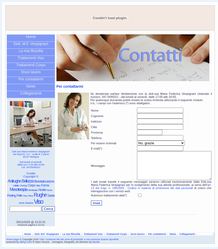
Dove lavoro (31, 72)
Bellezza (27, 181)
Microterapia (33, 190)
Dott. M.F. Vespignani (31, 44)
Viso (38, 201)
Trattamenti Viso (31, 58)
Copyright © (30, 176)
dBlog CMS (26, 242)
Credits (31, 173)
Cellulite (16, 185)
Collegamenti (31, 93)
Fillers (38, 185)
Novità (42, 190)
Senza (21, 203)
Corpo (31, 185)
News (31, 86)
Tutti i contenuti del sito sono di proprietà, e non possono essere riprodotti (78, 239)
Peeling (11, 195)
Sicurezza (29, 203)
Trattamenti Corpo (30, 65)
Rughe (40, 195)
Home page (12, 239)
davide (96, 242)
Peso (25, 196)
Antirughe (14, 181)
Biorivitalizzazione (44, 181)
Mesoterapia (18, 189)
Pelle (19, 195)
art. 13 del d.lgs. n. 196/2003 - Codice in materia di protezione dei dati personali (151, 192)
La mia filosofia (31, 51)
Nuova (49, 190)
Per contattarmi (31, 79)
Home (31, 37)
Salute (51, 195)
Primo (30, 196)
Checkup (23, 185)
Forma (45, 185)
